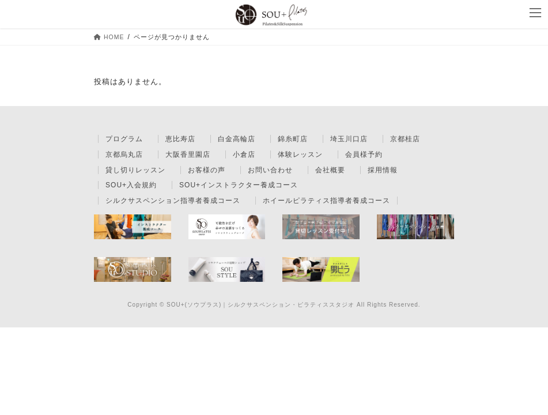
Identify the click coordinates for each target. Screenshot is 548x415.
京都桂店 (405, 139)
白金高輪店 (236, 139)
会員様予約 (364, 154)
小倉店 (244, 154)
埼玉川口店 (349, 139)
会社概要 (330, 170)
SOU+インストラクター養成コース (238, 185)
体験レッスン (300, 154)
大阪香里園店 (187, 154)
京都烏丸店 (124, 154)
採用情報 (383, 170)
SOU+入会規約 (131, 185)
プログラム (124, 139)
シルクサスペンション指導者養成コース (172, 201)
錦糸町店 (293, 139)
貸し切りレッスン (135, 170)
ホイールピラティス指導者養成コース (326, 201)
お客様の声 (206, 170)
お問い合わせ (270, 170)
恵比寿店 (180, 139)
